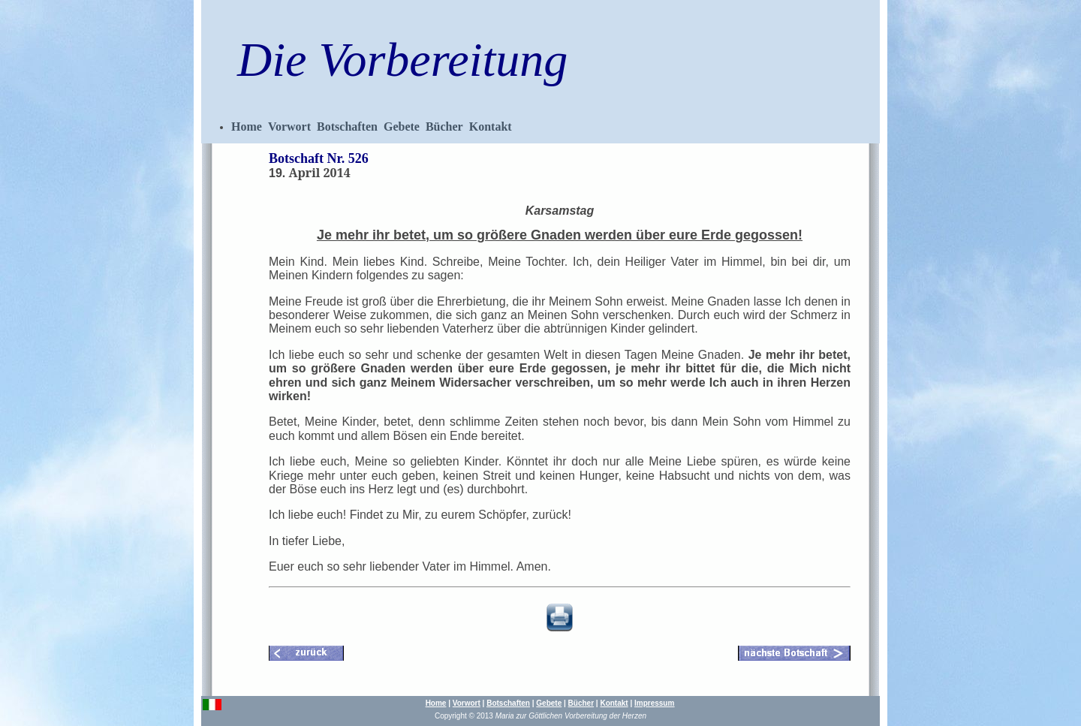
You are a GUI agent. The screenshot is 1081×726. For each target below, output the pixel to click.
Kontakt (490, 126)
